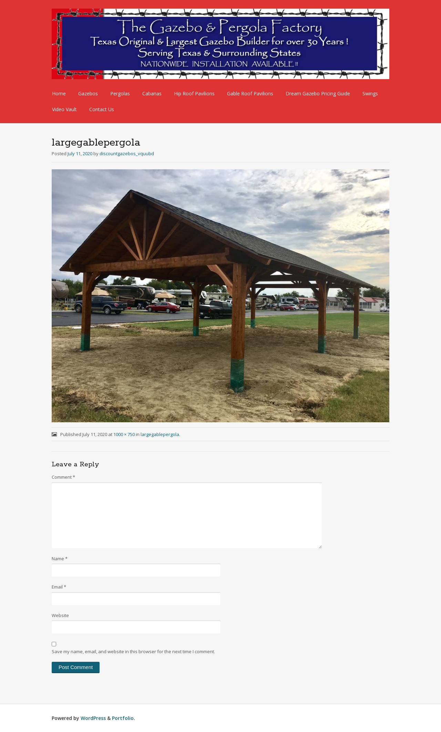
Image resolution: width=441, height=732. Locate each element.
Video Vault (64, 109)
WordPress (93, 718)
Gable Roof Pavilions (250, 93)
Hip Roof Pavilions (194, 93)
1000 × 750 (124, 434)
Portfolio (123, 718)
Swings (370, 93)
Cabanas (152, 93)
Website (60, 615)
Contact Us (101, 109)
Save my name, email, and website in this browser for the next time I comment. (133, 651)
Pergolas (120, 93)
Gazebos (88, 93)
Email (59, 587)
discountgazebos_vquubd (127, 153)
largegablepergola (160, 434)
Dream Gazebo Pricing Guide (318, 93)
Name (60, 558)
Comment (63, 477)
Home (59, 93)
